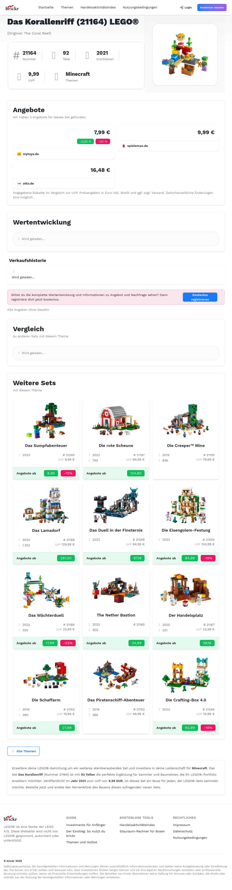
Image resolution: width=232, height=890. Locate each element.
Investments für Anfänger (85, 825)
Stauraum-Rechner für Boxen (142, 831)
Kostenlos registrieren (200, 297)
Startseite (45, 7)
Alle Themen (23, 751)
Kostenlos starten (212, 7)
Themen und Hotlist (81, 842)
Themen (67, 7)
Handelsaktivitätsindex (98, 7)
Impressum (182, 825)
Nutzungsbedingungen (140, 7)
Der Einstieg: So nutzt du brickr (85, 833)
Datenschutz (183, 831)
